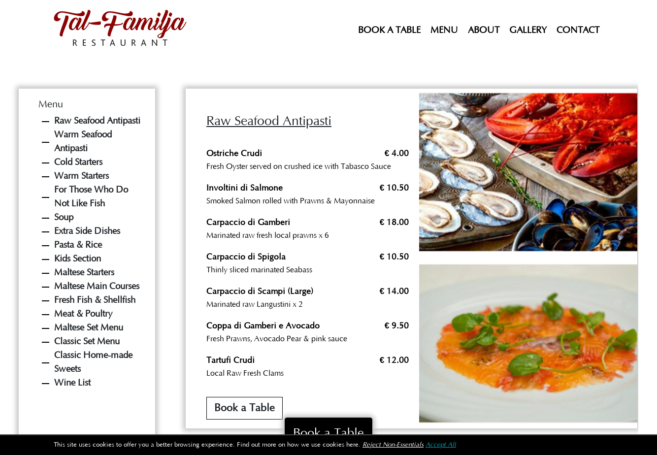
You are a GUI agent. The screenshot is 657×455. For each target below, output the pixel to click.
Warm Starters (81, 176)
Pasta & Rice (78, 245)
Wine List (72, 383)
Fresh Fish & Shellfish (94, 300)
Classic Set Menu (87, 341)
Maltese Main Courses (96, 286)
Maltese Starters (84, 272)
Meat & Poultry (83, 314)
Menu (444, 30)
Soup (63, 217)
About (483, 30)
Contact (578, 30)
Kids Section (77, 259)
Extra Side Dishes (87, 231)
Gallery (528, 30)
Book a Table (389, 30)
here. (353, 445)
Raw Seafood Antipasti (97, 121)
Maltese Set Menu (88, 328)
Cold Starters (78, 162)
